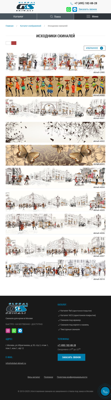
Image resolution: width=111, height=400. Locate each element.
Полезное (48, 377)
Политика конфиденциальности (72, 377)
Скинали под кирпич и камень (75, 324)
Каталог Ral (76, 310)
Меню (93, 16)
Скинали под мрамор (71, 320)
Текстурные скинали (70, 329)
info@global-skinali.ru (16, 363)
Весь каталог (34, 377)
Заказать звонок (88, 9)
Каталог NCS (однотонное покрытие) (78, 315)
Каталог (18, 16)
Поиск (55, 16)
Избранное (94, 48)
